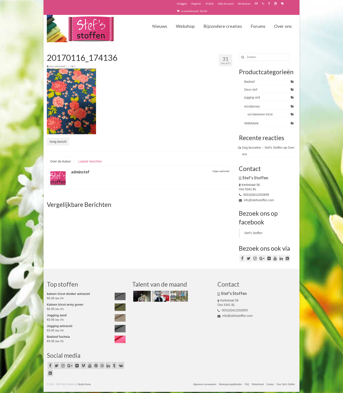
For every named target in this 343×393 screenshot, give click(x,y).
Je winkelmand (192, 11)
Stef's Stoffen (253, 233)
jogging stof (252, 97)
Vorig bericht (57, 141)
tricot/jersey (252, 106)
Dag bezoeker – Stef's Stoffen (262, 147)
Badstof (249, 81)
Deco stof (250, 89)
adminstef (60, 66)
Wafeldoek (251, 123)
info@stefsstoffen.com (256, 200)
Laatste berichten (90, 161)
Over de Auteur (60, 161)
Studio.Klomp (84, 384)
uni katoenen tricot (260, 114)
